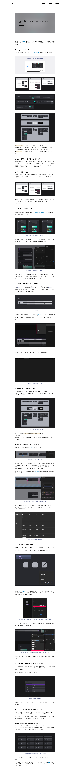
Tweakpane (36, 52)
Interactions (24, 315)
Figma (24, 41)
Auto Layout (41, 212)
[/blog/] (12, 4)
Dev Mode (37, 471)
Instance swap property (23, 591)
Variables (31, 447)
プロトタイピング (41, 314)
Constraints (35, 212)
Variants (19, 315)
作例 (49, 762)
